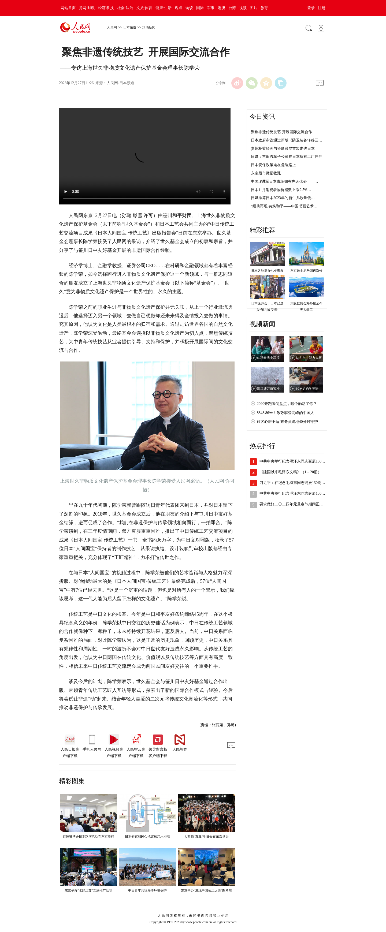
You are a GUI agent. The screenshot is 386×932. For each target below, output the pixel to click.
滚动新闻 (148, 27)
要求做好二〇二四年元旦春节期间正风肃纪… (297, 504)
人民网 (112, 27)
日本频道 (129, 27)
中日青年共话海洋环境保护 (147, 890)
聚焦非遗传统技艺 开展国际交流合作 (281, 132)
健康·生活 (163, 8)
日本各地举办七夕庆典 (267, 271)
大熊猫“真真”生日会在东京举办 (206, 836)
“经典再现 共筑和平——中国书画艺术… (284, 206)
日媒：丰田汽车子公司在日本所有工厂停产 (286, 157)
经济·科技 (106, 8)
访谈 (189, 8)
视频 (243, 8)
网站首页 (68, 8)
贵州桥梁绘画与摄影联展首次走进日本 (283, 149)
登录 (311, 8)
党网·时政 (87, 8)
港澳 (221, 8)
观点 (178, 8)
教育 (264, 8)
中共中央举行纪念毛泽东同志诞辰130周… (294, 461)
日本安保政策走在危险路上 (273, 165)
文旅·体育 (144, 8)
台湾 (232, 8)
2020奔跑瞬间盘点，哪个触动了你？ (287, 404)
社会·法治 (125, 8)
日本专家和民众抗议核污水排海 (147, 836)
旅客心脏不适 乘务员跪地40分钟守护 (287, 422)
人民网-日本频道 (120, 83)
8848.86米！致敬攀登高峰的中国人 (285, 413)
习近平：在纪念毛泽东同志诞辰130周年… (294, 483)
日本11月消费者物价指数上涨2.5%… (281, 190)
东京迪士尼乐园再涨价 (306, 271)
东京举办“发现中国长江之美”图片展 (206, 890)
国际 (200, 8)
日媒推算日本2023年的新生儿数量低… (283, 198)
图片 (253, 8)
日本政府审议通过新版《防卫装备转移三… (286, 140)
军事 (210, 8)
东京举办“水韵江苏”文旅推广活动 (89, 890)
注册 (321, 8)
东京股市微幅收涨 (266, 173)
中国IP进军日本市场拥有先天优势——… (284, 182)
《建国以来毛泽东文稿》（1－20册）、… (294, 472)
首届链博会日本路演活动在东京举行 (88, 836)
